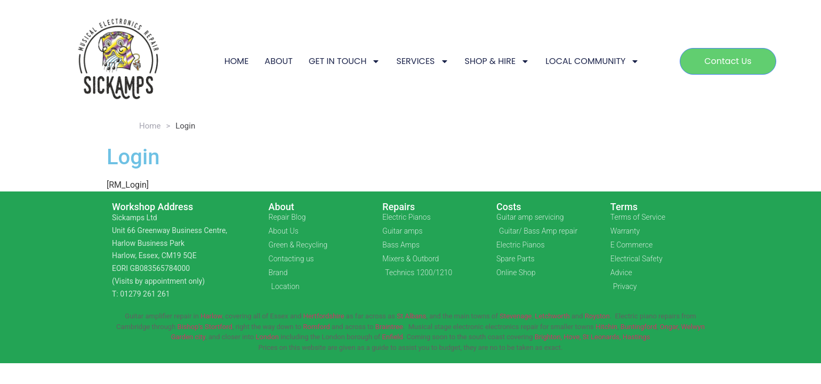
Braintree (389, 327)
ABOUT (278, 61)
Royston (597, 316)
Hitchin (606, 327)
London (267, 337)
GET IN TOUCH (345, 61)
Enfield (392, 337)
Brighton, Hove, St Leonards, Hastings (592, 337)
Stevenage (516, 316)
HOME (236, 61)
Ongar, (670, 327)
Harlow (211, 316)
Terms (624, 206)
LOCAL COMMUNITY (592, 61)
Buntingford (639, 327)
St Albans (411, 316)
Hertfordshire (323, 316)
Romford (316, 327)
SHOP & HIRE (497, 61)
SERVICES (422, 61)
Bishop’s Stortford (205, 327)
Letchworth (552, 316)
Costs (508, 206)
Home (149, 126)
